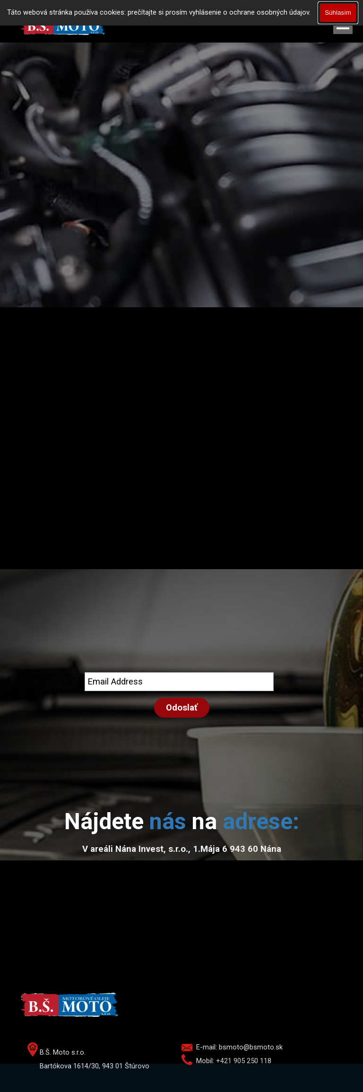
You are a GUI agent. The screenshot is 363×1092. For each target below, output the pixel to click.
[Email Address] (179, 681)
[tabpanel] (181, 821)
